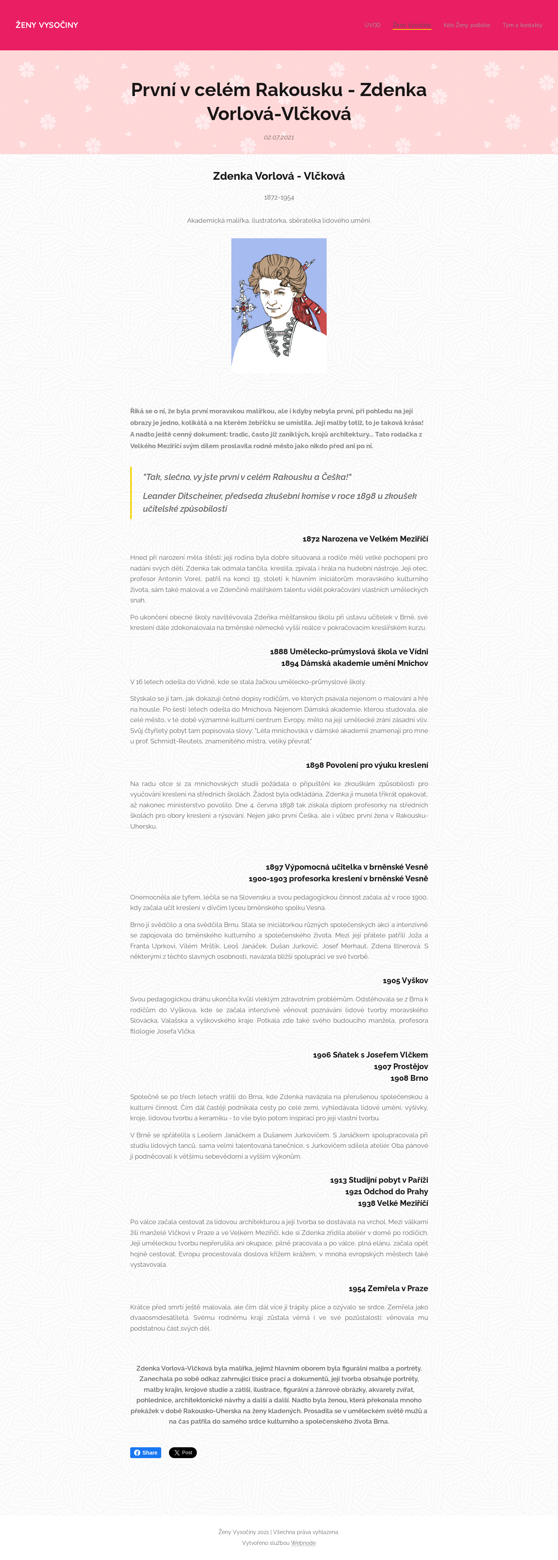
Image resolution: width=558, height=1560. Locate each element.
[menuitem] (365, 25)
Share (146, 1453)
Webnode (303, 1543)
